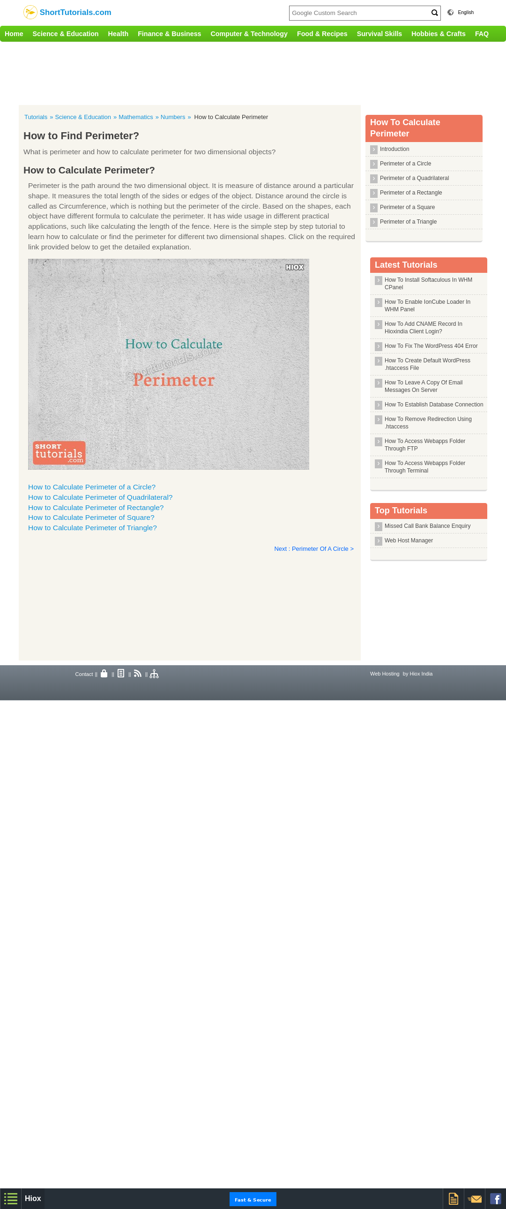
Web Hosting (385, 673)
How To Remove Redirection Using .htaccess (428, 423)
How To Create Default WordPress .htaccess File (427, 364)
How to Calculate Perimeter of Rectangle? (96, 507)
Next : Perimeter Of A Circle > (314, 548)
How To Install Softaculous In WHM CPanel (428, 284)
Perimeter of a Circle (405, 163)
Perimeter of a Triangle (408, 221)
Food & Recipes (322, 34)
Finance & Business (169, 34)
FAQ (482, 34)
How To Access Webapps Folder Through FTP (425, 445)
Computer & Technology (249, 34)
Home (14, 34)
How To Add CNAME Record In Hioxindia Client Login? (423, 328)
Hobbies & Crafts (438, 34)
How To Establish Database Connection (434, 404)
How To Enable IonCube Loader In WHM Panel (427, 306)
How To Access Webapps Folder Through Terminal (425, 467)
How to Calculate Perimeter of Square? (91, 517)
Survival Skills (379, 34)
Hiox (33, 1198)
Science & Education (66, 34)
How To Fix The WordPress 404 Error (431, 346)
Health (118, 34)
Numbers (173, 116)
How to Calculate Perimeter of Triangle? (92, 528)
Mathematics (136, 116)
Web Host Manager (409, 540)
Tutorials (35, 116)
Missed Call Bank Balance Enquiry (427, 526)
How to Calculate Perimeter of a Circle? (92, 487)
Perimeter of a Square (407, 207)
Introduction (394, 149)
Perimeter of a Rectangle (411, 192)
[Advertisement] (194, 72)
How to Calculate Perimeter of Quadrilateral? (100, 497)
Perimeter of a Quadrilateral (414, 178)
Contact (84, 674)
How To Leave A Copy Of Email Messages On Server (424, 386)
